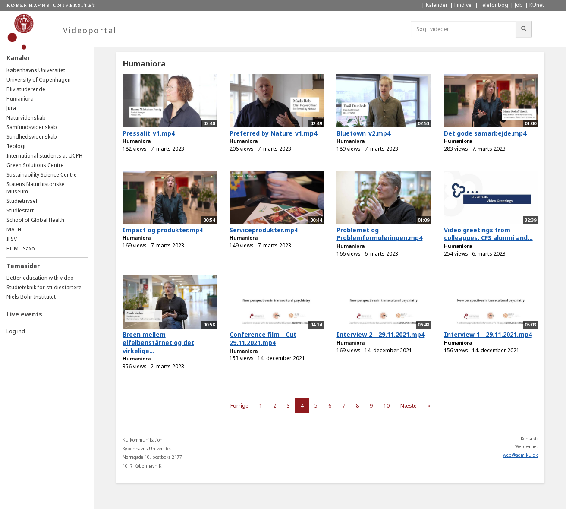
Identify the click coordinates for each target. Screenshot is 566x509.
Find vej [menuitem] (463, 5)
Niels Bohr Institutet (31, 296)
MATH (13, 229)
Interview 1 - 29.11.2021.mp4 (488, 334)
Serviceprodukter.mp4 (264, 230)
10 (387, 405)
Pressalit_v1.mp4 (149, 133)
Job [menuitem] (519, 5)
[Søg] (524, 29)
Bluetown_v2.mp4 (363, 133)
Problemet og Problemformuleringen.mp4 (379, 234)
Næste (408, 405)
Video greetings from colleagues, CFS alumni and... (488, 234)
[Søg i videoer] (463, 29)
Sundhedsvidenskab (31, 136)
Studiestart (20, 210)
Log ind (15, 331)
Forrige (239, 405)
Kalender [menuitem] (437, 5)
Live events (24, 314)
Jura (11, 108)
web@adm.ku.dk (520, 455)
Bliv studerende (25, 89)
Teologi (15, 146)
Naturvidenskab (26, 117)
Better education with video (40, 277)
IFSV (11, 239)
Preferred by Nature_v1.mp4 (273, 133)
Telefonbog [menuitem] (493, 5)
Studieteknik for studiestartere (44, 287)
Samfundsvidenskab (31, 127)
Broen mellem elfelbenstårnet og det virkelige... (158, 342)
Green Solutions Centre (35, 165)
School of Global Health (35, 220)
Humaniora (20, 98)
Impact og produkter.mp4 (163, 230)
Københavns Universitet (35, 70)
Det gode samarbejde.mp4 (485, 133)
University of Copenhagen (38, 79)
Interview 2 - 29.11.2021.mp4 (380, 334)
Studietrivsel (21, 201)
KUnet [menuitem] (536, 5)
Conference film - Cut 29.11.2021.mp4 (263, 338)
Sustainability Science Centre (41, 174)
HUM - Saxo (20, 248)
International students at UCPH (44, 155)
